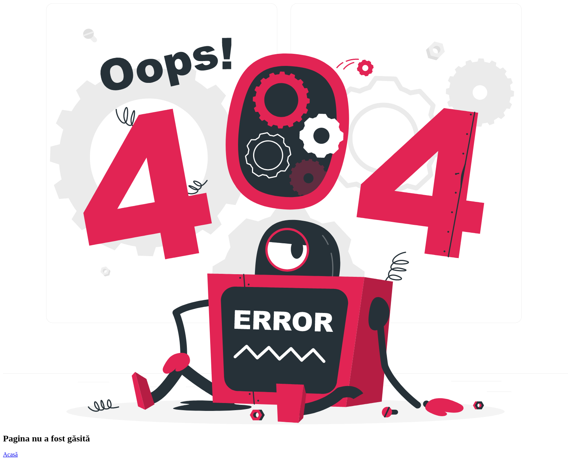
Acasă (10, 454)
